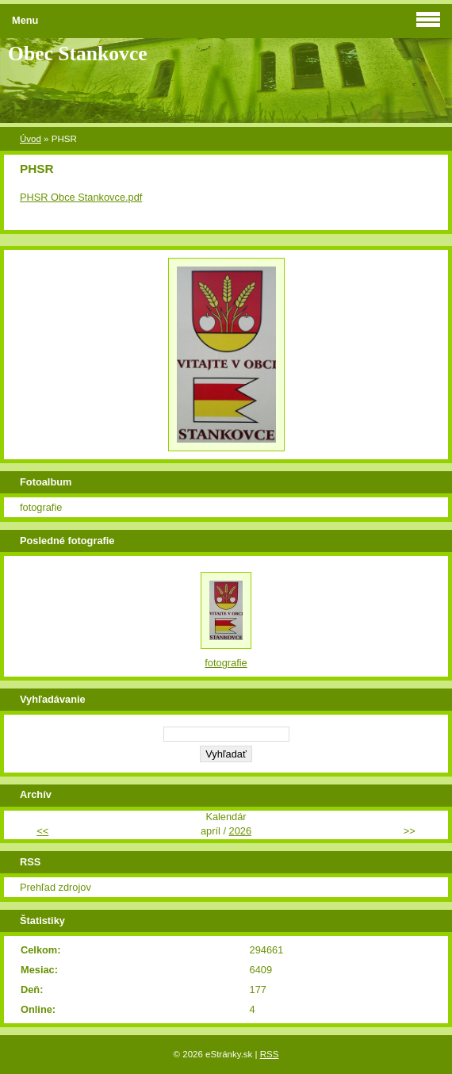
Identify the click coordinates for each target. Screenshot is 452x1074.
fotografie (41, 507)
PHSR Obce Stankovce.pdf (81, 197)
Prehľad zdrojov (55, 887)
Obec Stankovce (77, 53)
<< (42, 831)
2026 (240, 831)
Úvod (30, 139)
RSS (269, 1054)
